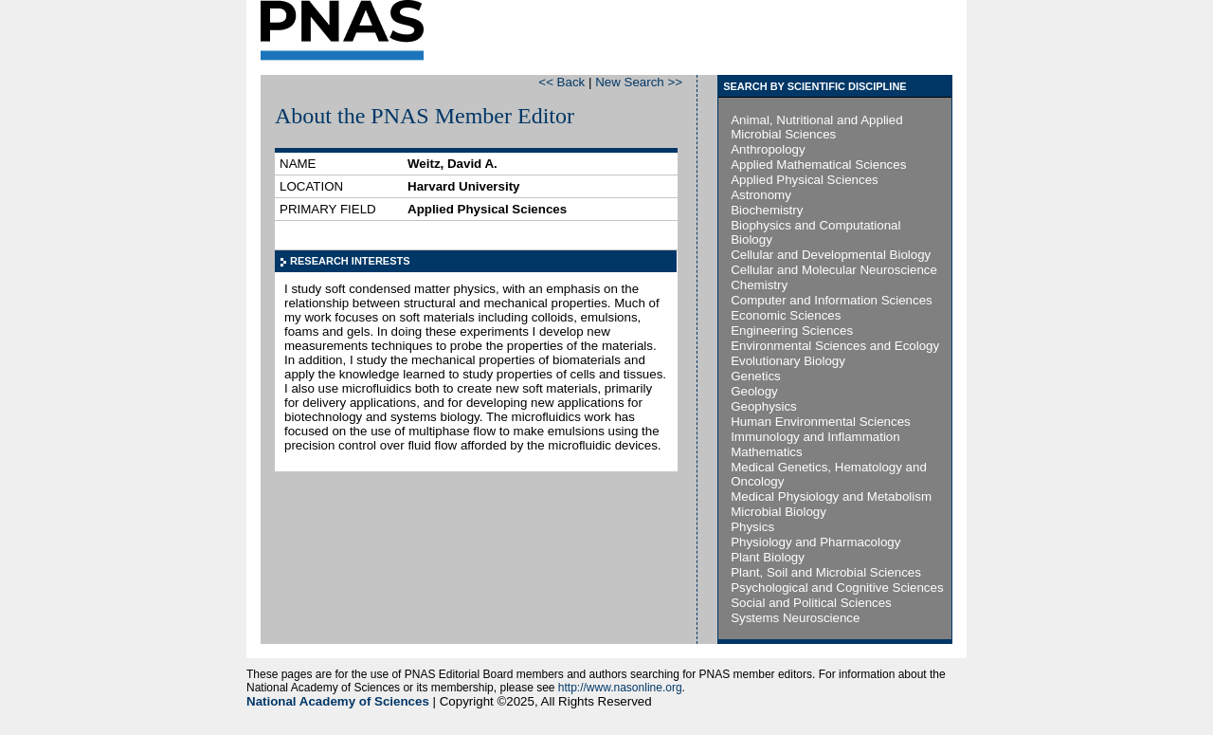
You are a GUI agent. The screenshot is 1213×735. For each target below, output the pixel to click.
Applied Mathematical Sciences (818, 164)
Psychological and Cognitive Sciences (837, 587)
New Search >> (638, 82)
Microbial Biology (778, 512)
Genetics (756, 376)
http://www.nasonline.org (620, 687)
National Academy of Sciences (337, 701)
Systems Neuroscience (795, 618)
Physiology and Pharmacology (815, 542)
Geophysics (764, 406)
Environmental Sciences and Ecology (835, 346)
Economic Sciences (786, 315)
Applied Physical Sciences (804, 180)
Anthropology (768, 149)
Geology (754, 391)
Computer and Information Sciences (831, 300)
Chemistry (759, 285)
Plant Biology (768, 557)
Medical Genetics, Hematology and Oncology (829, 474)
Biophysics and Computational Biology (815, 232)
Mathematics (767, 452)
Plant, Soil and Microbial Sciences (826, 572)
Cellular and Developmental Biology (831, 255)
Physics (752, 527)
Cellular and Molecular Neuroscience (834, 270)
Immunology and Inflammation (815, 437)
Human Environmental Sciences (821, 421)
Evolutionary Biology (788, 361)
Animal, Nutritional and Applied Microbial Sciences (817, 127)
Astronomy (761, 195)
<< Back (561, 82)
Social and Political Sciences (811, 603)
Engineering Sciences (792, 330)
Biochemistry (767, 210)
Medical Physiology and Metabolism (831, 496)
